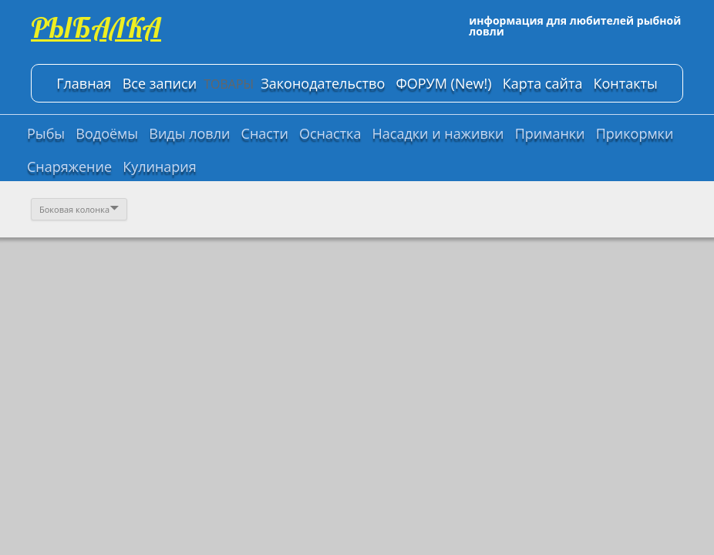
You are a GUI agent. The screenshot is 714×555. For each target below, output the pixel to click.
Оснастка (330, 133)
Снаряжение (69, 166)
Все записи (160, 83)
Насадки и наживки (438, 133)
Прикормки (635, 133)
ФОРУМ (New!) (443, 83)
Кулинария (160, 166)
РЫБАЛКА (96, 27)
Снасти (264, 133)
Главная (83, 83)
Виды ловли (189, 133)
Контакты (626, 83)
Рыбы (46, 133)
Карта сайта (543, 83)
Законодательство (323, 83)
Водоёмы (107, 133)
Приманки (550, 133)
